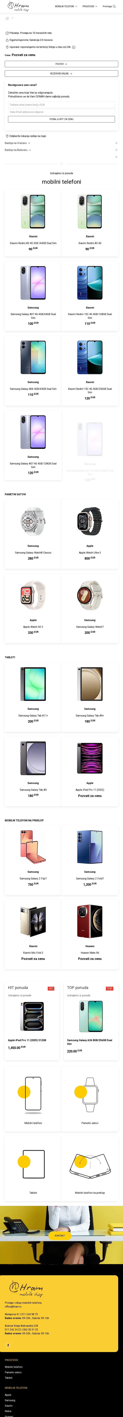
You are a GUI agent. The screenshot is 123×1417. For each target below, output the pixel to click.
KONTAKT (60, 1235)
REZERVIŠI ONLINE (61, 73)
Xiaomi (8, 1405)
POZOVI (62, 64)
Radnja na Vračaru (18, 143)
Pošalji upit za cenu (61, 119)
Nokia (8, 1411)
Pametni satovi (13, 1372)
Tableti (8, 1377)
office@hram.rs (13, 1306)
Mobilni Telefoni (66, 6)
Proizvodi (90, 6)
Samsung (10, 1400)
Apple (8, 1394)
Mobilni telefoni (13, 1366)
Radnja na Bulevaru (18, 150)
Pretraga (109, 6)
